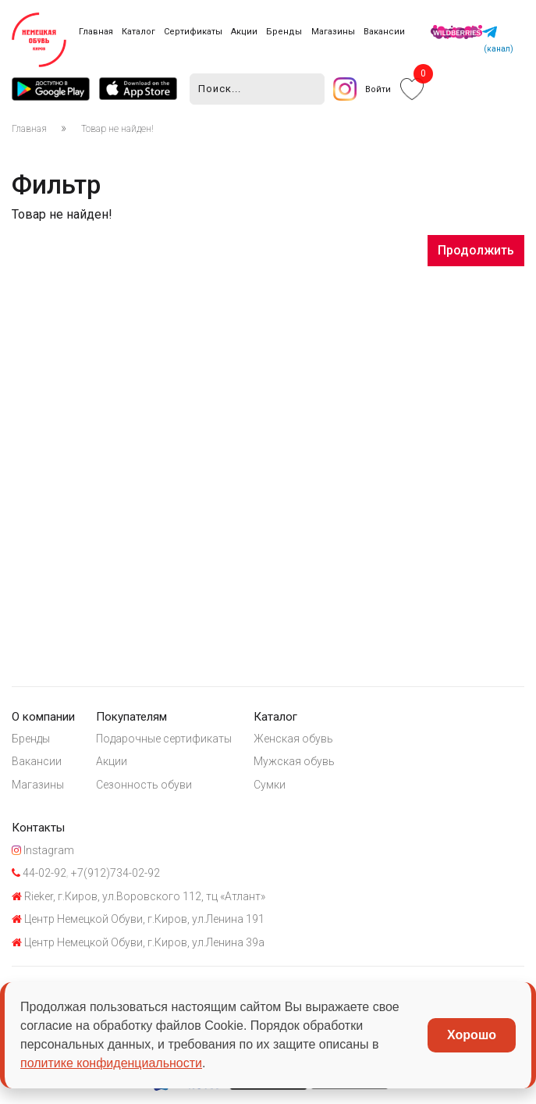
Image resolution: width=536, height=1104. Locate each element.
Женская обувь (293, 738)
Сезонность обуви (144, 784)
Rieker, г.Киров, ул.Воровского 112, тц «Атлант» (138, 896)
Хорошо (471, 1035)
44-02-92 (39, 873)
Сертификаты (193, 32)
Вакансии (384, 32)
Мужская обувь (294, 761)
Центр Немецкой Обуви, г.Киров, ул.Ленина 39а (138, 942)
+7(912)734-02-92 (114, 873)
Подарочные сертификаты (164, 738)
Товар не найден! (117, 128)
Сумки (270, 784)
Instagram (43, 850)
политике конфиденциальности (111, 1063)
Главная (96, 32)
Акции (244, 32)
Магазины (333, 32)
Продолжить (476, 250)
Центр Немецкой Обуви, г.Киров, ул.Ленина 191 (138, 919)
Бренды (284, 32)
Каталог (138, 32)
